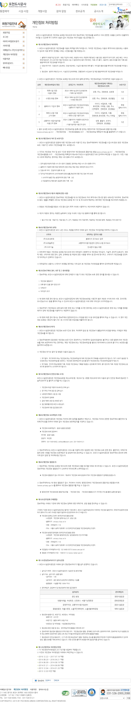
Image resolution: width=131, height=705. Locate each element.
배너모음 (6, 67)
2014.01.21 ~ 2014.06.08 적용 (51, 665)
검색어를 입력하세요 (116, 4)
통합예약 (4, 11)
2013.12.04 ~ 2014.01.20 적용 (51, 668)
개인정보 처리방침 (10, 54)
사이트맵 (84, 5)
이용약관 (6, 59)
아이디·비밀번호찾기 (11, 41)
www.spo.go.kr (78, 549)
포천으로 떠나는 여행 (122, 10)
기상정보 (93, 5)
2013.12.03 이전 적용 (47, 671)
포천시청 (102, 5)
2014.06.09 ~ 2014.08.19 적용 (51, 662)
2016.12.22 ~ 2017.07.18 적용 (51, 657)
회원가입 (66, 5)
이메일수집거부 (5, 689)
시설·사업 (23, 11)
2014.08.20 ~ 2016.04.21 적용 (51, 660)
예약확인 (75, 5)
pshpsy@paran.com (65, 442)
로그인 (58, 5)
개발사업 (42, 11)
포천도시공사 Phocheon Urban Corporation (13, 4)
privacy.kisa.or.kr (59, 522)
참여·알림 (61, 11)
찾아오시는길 (43, 689)
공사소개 (98, 11)
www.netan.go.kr (75, 553)
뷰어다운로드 (8, 63)
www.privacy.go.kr (45, 132)
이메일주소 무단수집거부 (12, 50)
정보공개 (80, 11)
